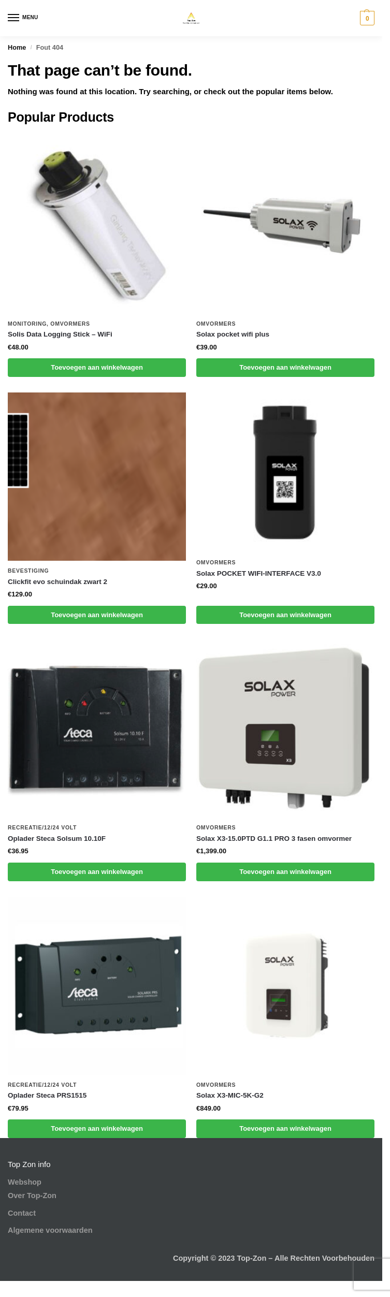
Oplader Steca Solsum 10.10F (57, 838)
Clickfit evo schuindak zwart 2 (57, 582)
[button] (365, 18)
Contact (22, 1213)
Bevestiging (28, 570)
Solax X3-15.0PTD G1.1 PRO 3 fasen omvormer (274, 838)
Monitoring (27, 323)
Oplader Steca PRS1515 (47, 1095)
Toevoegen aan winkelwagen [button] (97, 367)
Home (17, 47)
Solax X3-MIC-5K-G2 (230, 1095)
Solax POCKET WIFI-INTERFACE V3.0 (258, 573)
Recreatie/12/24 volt (42, 827)
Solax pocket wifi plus (232, 334)
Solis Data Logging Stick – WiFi (60, 334)
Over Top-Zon (32, 1195)
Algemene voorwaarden (50, 1230)
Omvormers (70, 323)
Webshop (24, 1182)
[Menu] (23, 18)
